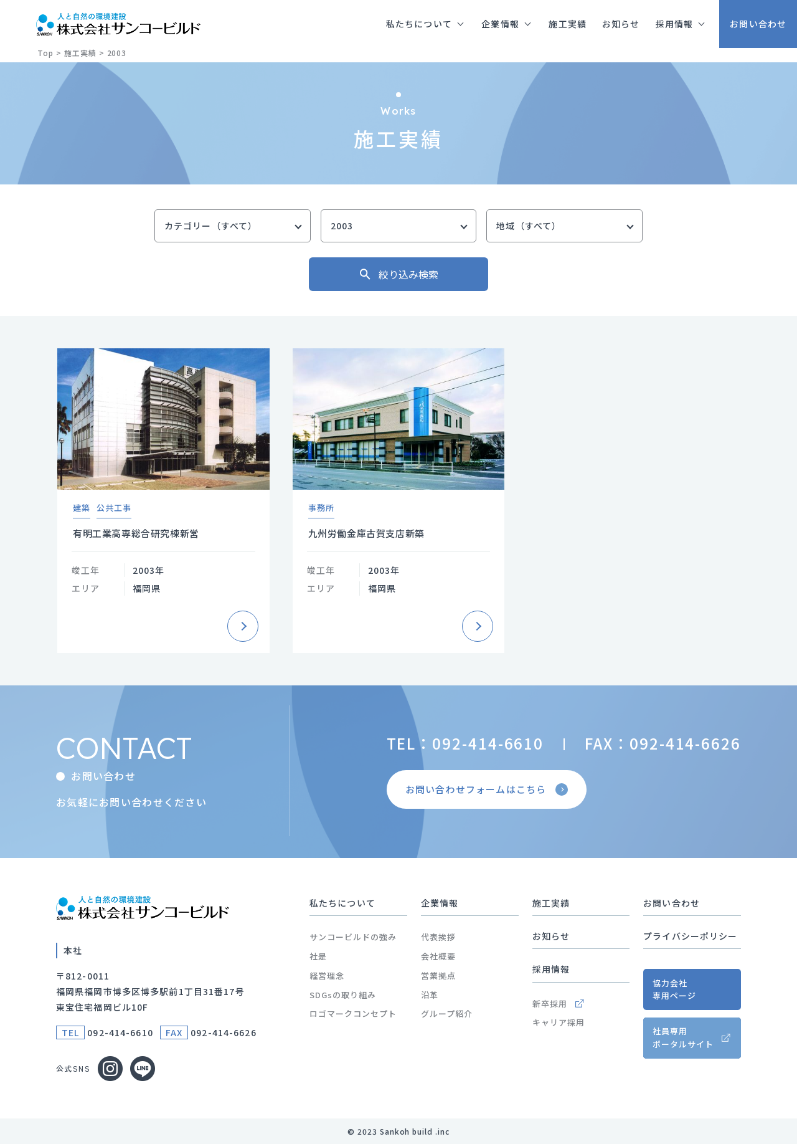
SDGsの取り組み (342, 995)
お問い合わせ (671, 903)
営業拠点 (438, 975)
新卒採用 (558, 1003)
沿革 (429, 995)
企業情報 (439, 903)
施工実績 (551, 903)
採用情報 (551, 969)
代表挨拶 (438, 937)
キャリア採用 (558, 1022)
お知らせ (551, 936)
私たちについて (342, 903)
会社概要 (438, 956)
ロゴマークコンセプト (353, 1013)
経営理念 (326, 975)
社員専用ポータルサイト (683, 1037)
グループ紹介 (447, 1013)
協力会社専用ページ (674, 989)
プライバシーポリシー (690, 936)
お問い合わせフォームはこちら (488, 789)
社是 (318, 956)
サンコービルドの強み (353, 937)
